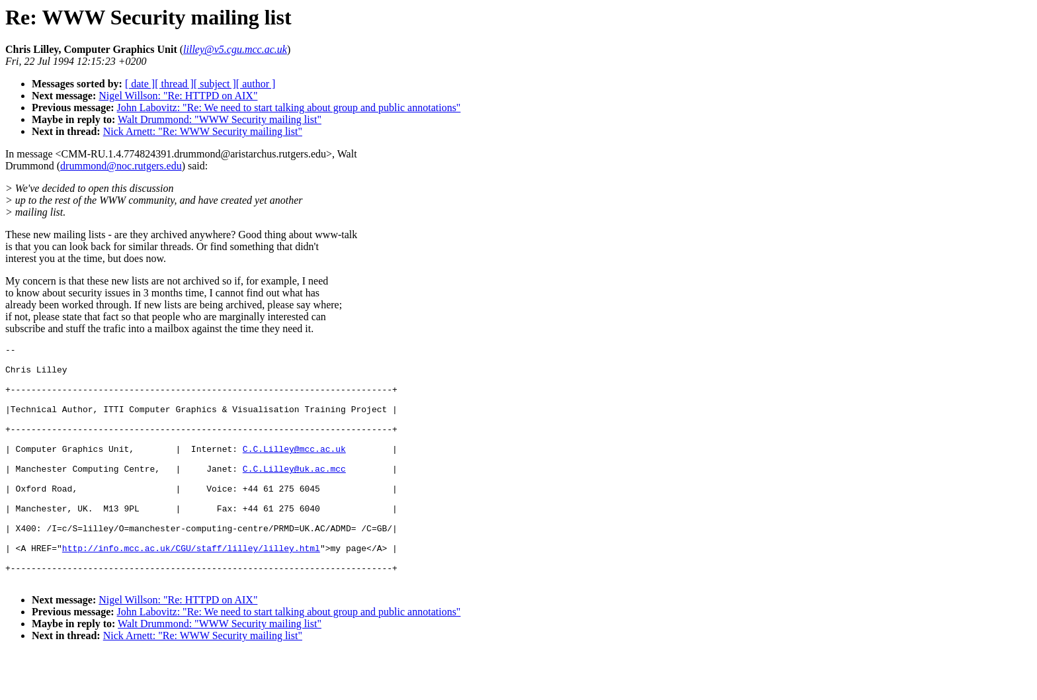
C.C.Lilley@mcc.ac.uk (294, 470)
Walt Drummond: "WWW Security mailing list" (219, 119)
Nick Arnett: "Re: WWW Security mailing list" (202, 131)
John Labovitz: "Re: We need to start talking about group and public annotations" (289, 107)
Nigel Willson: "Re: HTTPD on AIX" (178, 95)
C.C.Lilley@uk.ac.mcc (294, 494)
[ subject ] (215, 83)
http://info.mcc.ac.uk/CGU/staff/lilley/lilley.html (191, 589)
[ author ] (256, 83)
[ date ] (140, 83)
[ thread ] (174, 83)
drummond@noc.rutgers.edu (121, 165)
